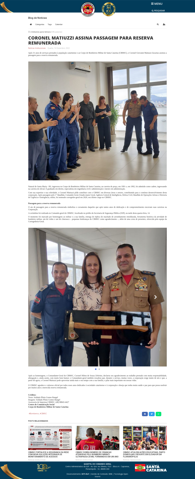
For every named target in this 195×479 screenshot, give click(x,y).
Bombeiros (34, 413)
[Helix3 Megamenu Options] (157, 4)
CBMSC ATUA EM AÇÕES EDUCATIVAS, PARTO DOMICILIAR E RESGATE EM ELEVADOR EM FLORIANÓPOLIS (144, 454)
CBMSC (44, 413)
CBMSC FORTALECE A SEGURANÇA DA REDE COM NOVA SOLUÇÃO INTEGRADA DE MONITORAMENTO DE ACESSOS (48, 454)
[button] (157, 24)
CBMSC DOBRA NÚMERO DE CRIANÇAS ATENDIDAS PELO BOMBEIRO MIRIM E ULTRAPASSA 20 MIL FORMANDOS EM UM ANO (97, 454)
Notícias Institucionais (37, 48)
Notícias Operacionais (132, 460)
